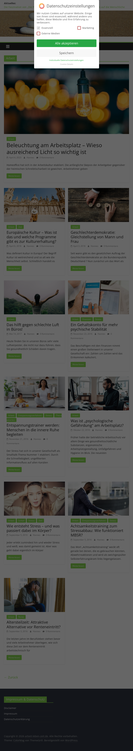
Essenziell (45, 28)
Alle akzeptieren (66, 43)
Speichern (66, 53)
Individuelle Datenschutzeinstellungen (66, 60)
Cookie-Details (66, 64)
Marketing (85, 28)
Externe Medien (48, 33)
